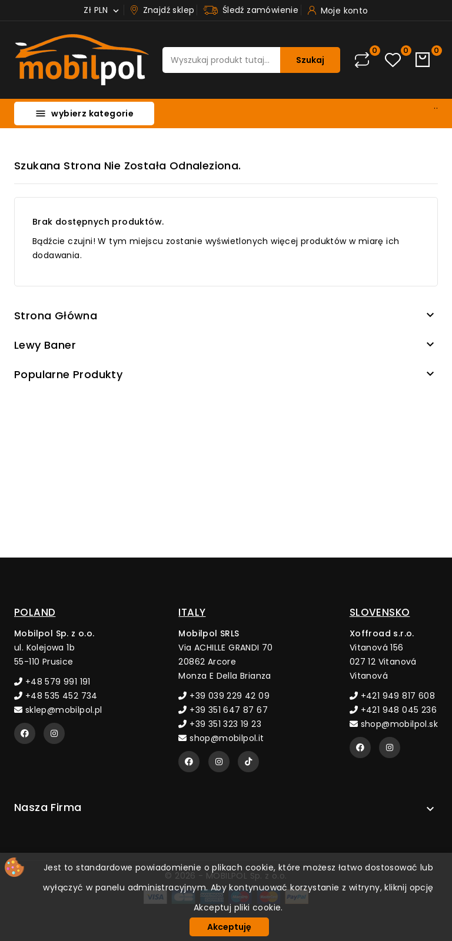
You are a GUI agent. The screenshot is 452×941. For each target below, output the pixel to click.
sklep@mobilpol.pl (58, 710)
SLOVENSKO (380, 612)
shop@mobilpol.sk (394, 724)
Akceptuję (229, 927)
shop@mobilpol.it (221, 738)
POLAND (34, 612)
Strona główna (55, 315)
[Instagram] (54, 733)
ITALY (191, 612)
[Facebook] (24, 733)
